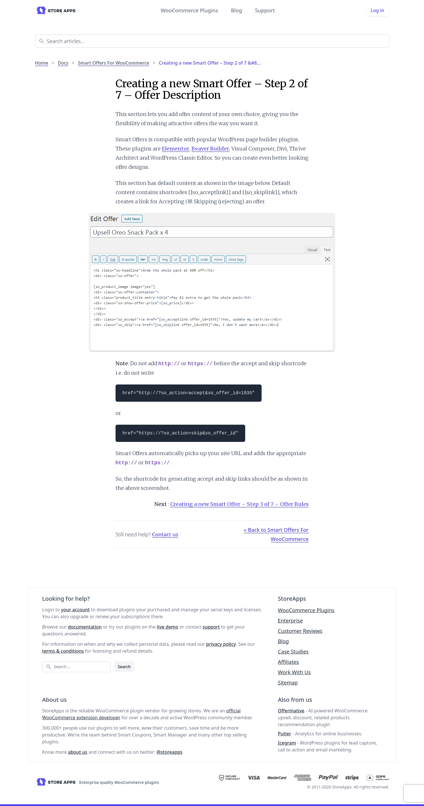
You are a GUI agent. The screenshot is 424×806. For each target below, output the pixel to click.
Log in (377, 10)
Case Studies (293, 651)
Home (41, 63)
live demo (167, 627)
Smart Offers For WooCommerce (113, 63)
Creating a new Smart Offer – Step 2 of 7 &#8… (210, 63)
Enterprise (290, 620)
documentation (85, 627)
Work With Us (294, 672)
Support (265, 10)
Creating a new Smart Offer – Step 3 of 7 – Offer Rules (239, 504)
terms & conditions (63, 651)
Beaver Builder (210, 148)
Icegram (287, 743)
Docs (63, 63)
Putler (284, 733)
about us (77, 752)
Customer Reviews (300, 630)
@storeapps (169, 752)
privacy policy (221, 644)
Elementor (175, 148)
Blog (236, 10)
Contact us (165, 534)
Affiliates (288, 661)
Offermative (291, 711)
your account (75, 609)
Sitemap (288, 682)
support (211, 627)
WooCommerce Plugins (189, 10)
